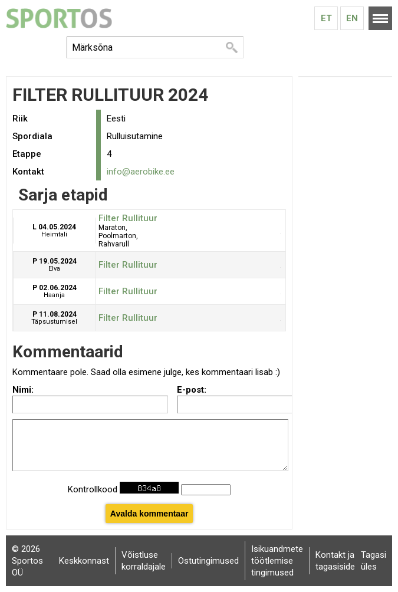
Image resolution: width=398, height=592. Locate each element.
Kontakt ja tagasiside (335, 561)
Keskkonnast (84, 560)
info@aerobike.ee (141, 171)
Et (326, 18)
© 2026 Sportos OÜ (27, 561)
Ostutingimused (208, 560)
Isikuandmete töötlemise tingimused (277, 561)
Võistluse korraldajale (143, 561)
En (352, 18)
